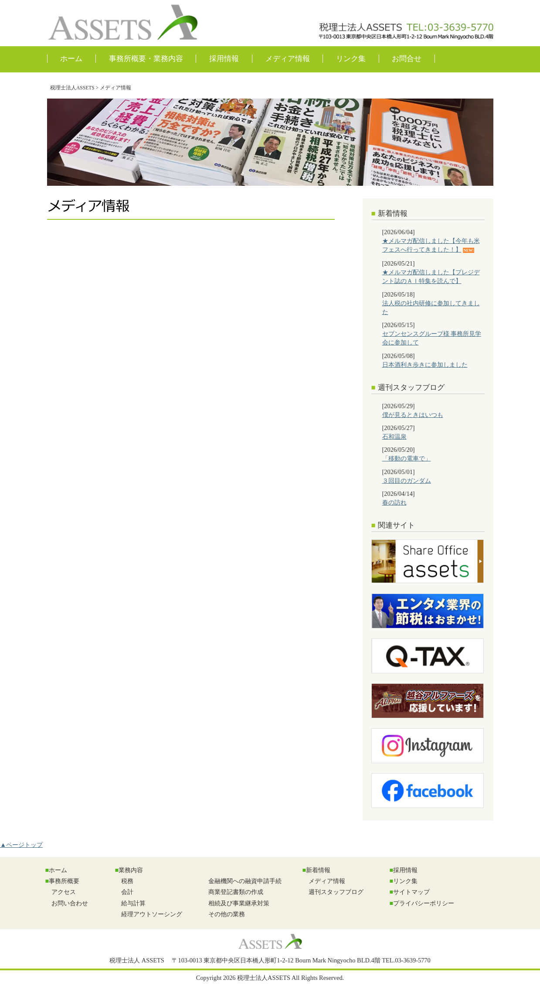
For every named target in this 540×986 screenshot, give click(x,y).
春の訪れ (394, 502)
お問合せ (406, 59)
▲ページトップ (21, 844)
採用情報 (224, 59)
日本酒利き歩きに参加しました (425, 364)
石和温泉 (394, 436)
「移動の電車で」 (406, 458)
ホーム (71, 59)
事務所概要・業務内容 (146, 59)
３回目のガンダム (406, 480)
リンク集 (351, 59)
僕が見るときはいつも (412, 414)
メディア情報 (287, 59)
